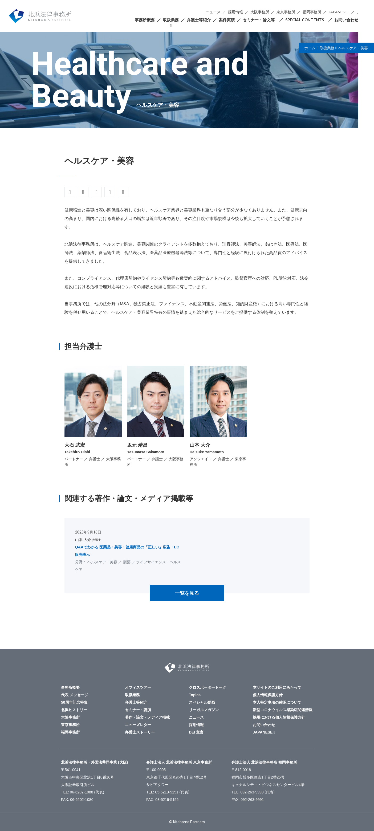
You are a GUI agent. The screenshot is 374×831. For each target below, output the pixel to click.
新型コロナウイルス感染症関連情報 (282, 710)
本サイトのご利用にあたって (277, 687)
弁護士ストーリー (140, 732)
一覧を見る (187, 593)
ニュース (213, 12)
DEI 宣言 (196, 732)
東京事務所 (286, 12)
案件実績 (227, 19)
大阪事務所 (259, 12)
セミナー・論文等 (259, 19)
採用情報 (235, 12)
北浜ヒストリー (74, 710)
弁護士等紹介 (199, 19)
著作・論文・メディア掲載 (147, 717)
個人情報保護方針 (268, 695)
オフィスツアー (138, 687)
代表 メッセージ (74, 695)
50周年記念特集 (74, 702)
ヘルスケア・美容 (353, 48)
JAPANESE (338, 12)
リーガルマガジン (204, 710)
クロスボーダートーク (207, 687)
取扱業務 (171, 19)
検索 (357, 12)
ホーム (309, 48)
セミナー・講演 (138, 710)
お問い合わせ (346, 19)
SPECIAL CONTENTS (304, 19)
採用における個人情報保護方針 (279, 717)
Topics (195, 695)
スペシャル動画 (202, 702)
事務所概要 (145, 19)
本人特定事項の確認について (277, 702)
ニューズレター (138, 725)
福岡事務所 (312, 12)
